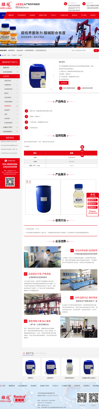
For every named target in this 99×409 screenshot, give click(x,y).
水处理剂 (7, 118)
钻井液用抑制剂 (29, 50)
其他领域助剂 (7, 131)
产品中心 (53, 15)
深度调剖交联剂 (69, 378)
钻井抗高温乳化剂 (41, 50)
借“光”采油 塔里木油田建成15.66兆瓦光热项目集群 (14, 145)
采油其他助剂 (8, 122)
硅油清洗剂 (19, 50)
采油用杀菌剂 (8, 101)
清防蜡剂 (7, 110)
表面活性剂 (7, 80)
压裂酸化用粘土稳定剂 (88, 378)
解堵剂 (20, 55)
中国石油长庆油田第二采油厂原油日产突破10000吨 (14, 149)
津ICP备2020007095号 (52, 395)
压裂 (5, 114)
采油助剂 (32, 15)
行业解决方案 (64, 15)
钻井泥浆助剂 (22, 15)
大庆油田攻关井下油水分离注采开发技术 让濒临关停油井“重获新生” (18, 153)
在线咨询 (64, 83)
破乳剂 (6, 93)
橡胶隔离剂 (11, 50)
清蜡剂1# (30, 378)
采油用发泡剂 (8, 89)
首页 (3, 15)
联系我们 (93, 15)
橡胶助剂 (11, 15)
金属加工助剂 (43, 15)
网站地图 (96, 386)
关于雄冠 (83, 15)
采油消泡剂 (7, 97)
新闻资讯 (74, 15)
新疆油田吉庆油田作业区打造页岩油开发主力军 (13, 142)
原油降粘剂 (7, 85)
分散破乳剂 (50, 378)
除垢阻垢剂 (7, 106)
